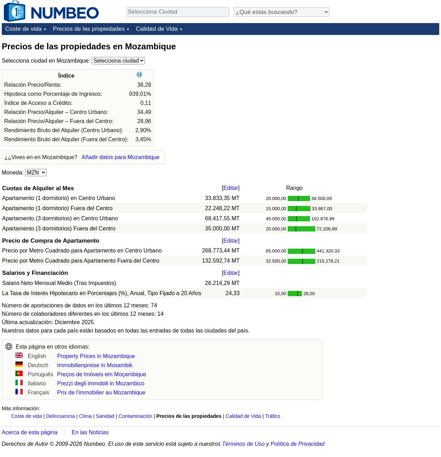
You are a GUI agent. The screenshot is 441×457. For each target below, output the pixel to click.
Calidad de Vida (157, 29)
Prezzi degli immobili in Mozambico (100, 383)
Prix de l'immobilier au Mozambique (101, 392)
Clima (85, 416)
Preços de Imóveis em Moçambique (101, 374)
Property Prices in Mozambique (96, 356)
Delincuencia (60, 416)
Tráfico (272, 416)
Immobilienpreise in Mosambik (94, 365)
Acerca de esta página (29, 432)
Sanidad (105, 416)
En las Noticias (90, 432)
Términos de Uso (243, 444)
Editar (230, 188)
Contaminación (135, 416)
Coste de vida (23, 29)
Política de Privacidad (297, 444)
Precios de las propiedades (89, 29)
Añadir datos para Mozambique (120, 157)
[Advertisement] (386, 84)
